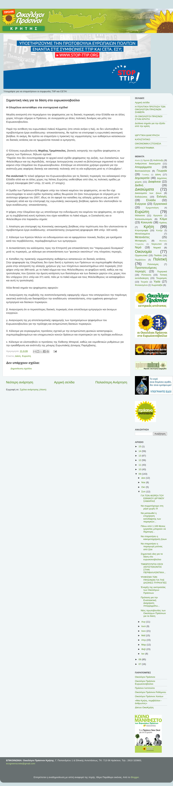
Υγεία (157, 281)
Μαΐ (143, 635)
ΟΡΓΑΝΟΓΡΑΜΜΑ (144, 147)
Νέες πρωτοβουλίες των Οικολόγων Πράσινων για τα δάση (153, 613)
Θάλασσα (140, 215)
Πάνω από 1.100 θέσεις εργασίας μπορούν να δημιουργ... (153, 529)
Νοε (143, 482)
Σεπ (143, 491)
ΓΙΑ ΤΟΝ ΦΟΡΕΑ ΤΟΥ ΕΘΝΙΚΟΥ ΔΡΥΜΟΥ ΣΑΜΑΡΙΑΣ (152, 498)
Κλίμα (163, 218)
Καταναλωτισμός (143, 219)
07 (140, 664)
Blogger (135, 777)
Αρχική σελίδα (64, 382)
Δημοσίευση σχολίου (21, 368)
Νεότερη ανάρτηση (19, 382)
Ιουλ (143, 626)
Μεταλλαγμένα (142, 233)
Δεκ (143, 478)
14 (140, 451)
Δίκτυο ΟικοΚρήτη (144, 707)
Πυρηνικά (162, 271)
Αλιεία (137, 160)
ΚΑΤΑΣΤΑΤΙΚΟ (142, 139)
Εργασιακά (160, 203)
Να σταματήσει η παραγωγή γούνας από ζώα (151, 546)
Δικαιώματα (144, 189)
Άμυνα (146, 160)
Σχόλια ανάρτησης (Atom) (33, 389)
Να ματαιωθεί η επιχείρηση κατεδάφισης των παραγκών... (151, 517)
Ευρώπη (26, 356)
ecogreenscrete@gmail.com (20, 763)
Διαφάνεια (154, 181)
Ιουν (143, 631)
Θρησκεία (157, 215)
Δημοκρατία (142, 177)
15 (140, 446)
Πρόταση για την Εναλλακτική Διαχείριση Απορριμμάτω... (150, 601)
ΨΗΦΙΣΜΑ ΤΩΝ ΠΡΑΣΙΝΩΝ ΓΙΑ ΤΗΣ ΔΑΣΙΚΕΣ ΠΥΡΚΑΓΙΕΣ (154, 580)
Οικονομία (143, 251)
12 (140, 460)
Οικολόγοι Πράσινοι (145, 677)
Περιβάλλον (140, 260)
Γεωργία (162, 170)
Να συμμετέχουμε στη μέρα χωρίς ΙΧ (152, 507)
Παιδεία (158, 255)
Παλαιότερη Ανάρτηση (111, 382)
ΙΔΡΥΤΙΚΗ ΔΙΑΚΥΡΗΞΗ (147, 135)
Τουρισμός (161, 278)
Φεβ (143, 649)
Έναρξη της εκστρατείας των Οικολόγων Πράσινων (153, 590)
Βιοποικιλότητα (142, 171)
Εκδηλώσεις (141, 196)
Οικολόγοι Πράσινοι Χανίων (149, 696)
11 (140, 465)
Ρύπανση (146, 275)
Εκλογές (162, 196)
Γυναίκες (145, 175)
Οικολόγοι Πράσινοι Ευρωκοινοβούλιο (145, 682)
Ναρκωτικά (157, 244)
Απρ (144, 640)
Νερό (138, 247)
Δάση (18, 356)
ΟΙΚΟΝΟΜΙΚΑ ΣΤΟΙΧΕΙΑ (148, 143)
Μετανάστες (142, 237)
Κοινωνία (146, 222)
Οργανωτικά (141, 255)
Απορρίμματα (143, 167)
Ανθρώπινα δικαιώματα (148, 163)
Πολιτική (160, 259)
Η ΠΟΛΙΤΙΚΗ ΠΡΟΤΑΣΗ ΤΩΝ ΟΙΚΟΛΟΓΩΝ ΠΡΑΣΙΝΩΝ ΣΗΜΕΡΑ (150, 109)
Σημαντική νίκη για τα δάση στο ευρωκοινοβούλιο (152, 557)
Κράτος (163, 222)
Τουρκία (144, 282)
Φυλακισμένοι (141, 285)
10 (140, 469)
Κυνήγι (159, 230)
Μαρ (144, 644)
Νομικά (157, 247)
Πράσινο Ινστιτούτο (145, 688)
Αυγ (143, 621)
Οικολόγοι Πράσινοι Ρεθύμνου (150, 692)
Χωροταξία (156, 285)
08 (140, 659)
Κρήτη (149, 226)
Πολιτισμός (153, 264)
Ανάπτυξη (158, 160)
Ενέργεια (140, 203)
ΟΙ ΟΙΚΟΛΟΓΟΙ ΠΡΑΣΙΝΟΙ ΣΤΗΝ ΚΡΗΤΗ (148, 117)
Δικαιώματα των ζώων (148, 193)
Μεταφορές (141, 240)
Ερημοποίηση (152, 208)
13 (140, 455)
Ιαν (143, 653)
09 (140, 474)
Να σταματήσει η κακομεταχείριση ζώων (154, 537)
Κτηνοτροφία (141, 230)
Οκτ (143, 487)
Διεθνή (139, 185)
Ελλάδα (151, 200)
